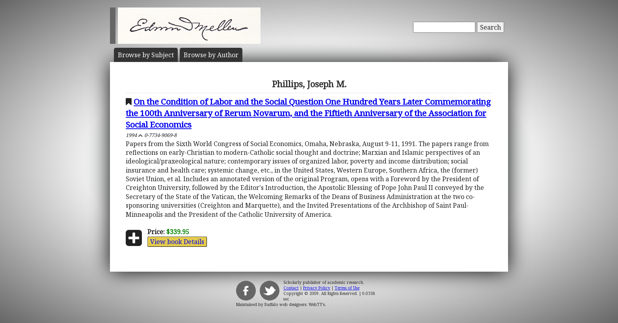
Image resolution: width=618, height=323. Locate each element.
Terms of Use (347, 288)
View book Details (177, 241)
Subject (146, 55)
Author (211, 55)
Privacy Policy (316, 288)
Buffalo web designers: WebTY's (294, 304)
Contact (291, 288)
